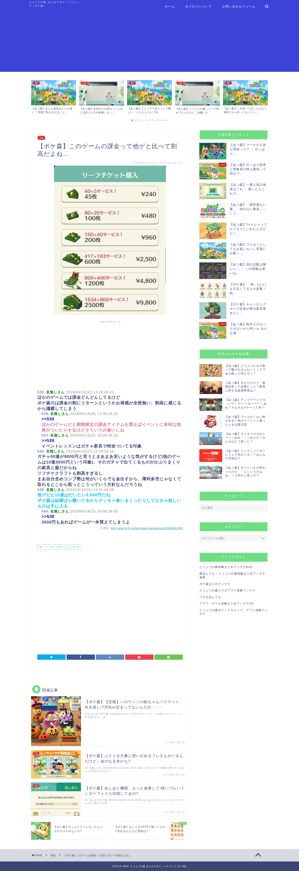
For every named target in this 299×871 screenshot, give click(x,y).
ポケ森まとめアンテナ (214, 584)
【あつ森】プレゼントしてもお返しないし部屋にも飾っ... (248, 249)
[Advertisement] (149, 43)
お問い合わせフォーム (238, 6)
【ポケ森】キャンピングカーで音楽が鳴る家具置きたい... (248, 308)
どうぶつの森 (47, 547)
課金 (77, 547)
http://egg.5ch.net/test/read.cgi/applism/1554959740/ (147, 528)
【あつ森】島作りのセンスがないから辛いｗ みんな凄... (248, 328)
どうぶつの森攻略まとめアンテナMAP (226, 567)
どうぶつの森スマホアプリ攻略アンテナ (227, 590)
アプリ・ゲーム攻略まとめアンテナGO (226, 603)
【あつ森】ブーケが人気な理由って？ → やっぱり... (248, 149)
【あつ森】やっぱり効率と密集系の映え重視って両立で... (248, 169)
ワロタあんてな (210, 597)
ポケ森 (64, 547)
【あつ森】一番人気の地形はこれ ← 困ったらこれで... (248, 189)
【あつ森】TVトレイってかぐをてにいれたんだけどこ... (248, 229)
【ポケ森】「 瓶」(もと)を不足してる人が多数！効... (248, 289)
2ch (41, 138)
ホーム (170, 6)
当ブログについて (198, 6)
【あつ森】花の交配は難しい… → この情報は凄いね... (248, 269)
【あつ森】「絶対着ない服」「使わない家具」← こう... (248, 209)
